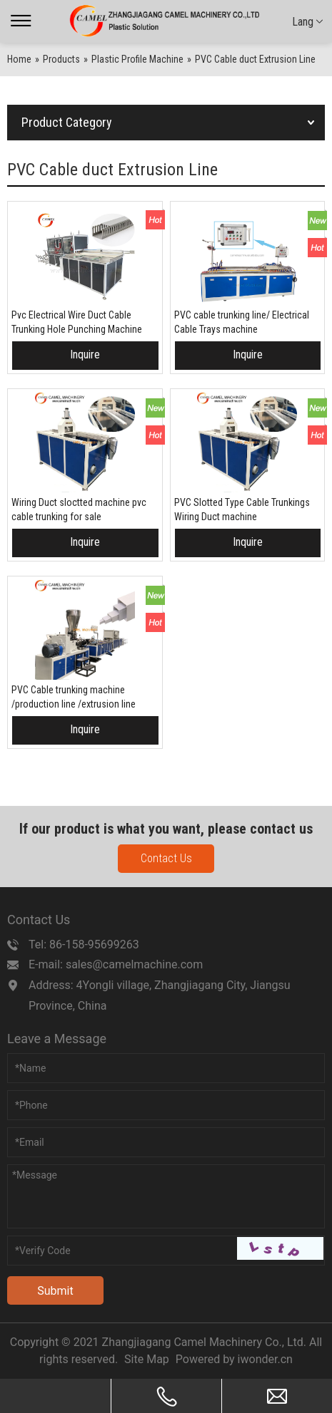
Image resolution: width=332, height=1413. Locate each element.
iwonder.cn (265, 1359)
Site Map (146, 1359)
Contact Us (166, 858)
